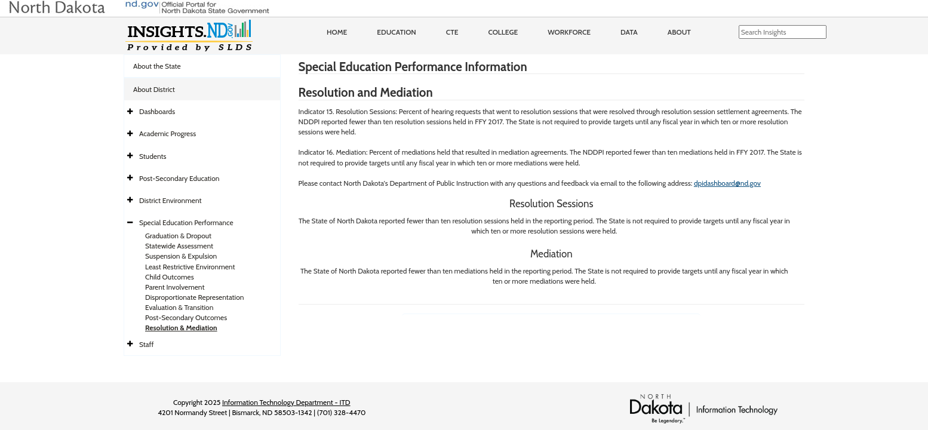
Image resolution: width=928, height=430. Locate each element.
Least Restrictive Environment (190, 266)
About (679, 31)
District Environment (170, 200)
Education (396, 31)
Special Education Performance (186, 222)
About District (154, 89)
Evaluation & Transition (179, 307)
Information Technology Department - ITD (286, 402)
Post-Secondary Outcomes (186, 317)
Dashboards (157, 111)
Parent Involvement (175, 286)
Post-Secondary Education (179, 178)
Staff (146, 344)
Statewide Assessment (179, 245)
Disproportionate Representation (194, 297)
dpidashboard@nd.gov (727, 183)
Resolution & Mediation (181, 327)
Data (629, 31)
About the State (157, 66)
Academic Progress (167, 133)
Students (153, 156)
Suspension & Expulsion (181, 255)
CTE (452, 31)
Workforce (569, 31)
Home (337, 31)
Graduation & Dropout (178, 235)
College (503, 31)
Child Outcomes (169, 276)
